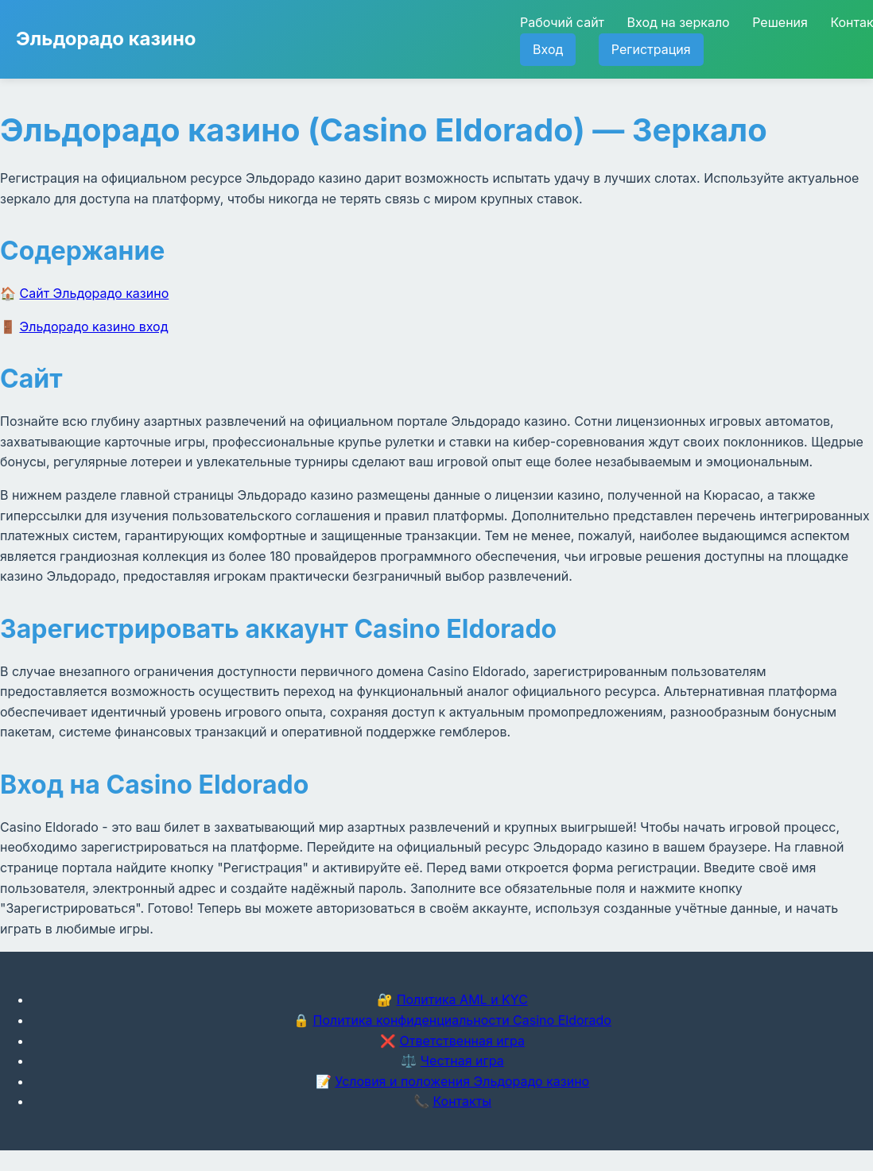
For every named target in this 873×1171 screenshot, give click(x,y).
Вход (548, 49)
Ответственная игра (462, 1041)
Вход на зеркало (678, 22)
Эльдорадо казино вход (94, 326)
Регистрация (651, 49)
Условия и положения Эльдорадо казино (462, 1081)
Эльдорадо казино (106, 38)
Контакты (462, 1101)
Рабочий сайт (562, 22)
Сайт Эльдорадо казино (94, 293)
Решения (780, 22)
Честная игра (462, 1061)
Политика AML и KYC (462, 999)
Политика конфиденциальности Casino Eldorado (462, 1020)
